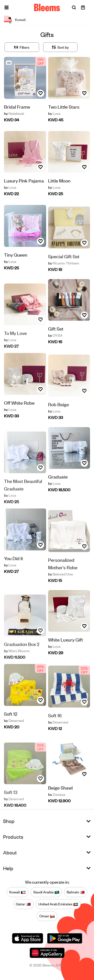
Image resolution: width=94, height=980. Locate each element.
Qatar (23, 904)
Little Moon (59, 180)
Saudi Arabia (46, 892)
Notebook (14, 113)
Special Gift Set (63, 269)
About (10, 852)
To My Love (15, 344)
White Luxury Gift (65, 640)
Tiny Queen (15, 265)
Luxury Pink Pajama (24, 180)
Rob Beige (58, 417)
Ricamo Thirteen (63, 276)
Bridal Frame (17, 106)
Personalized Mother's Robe (62, 577)
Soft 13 (10, 804)
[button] (6, 7)
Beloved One (60, 587)
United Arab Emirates (58, 904)
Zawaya (56, 795)
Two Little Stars (63, 106)
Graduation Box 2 (21, 656)
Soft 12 (10, 724)
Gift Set (55, 329)
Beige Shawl (60, 788)
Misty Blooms (17, 662)
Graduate (58, 477)
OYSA (55, 336)
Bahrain (76, 892)
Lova (54, 113)
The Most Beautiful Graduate (23, 496)
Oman (47, 916)
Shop (9, 820)
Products (13, 836)
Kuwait (17, 892)
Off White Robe (19, 413)
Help (8, 868)
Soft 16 (55, 728)
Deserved (14, 731)
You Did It (13, 568)
